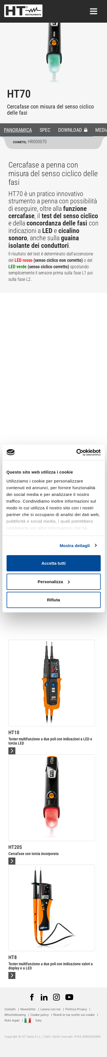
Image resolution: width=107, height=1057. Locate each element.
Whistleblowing (15, 1015)
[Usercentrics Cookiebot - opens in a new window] (77, 452)
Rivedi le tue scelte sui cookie (74, 1015)
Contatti (10, 1009)
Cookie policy (39, 1015)
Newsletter (28, 1009)
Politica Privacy (76, 1009)
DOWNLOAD (72, 130)
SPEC (45, 130)
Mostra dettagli (75, 545)
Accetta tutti (53, 563)
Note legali (12, 1020)
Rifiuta (53, 599)
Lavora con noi (51, 1009)
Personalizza (54, 581)
